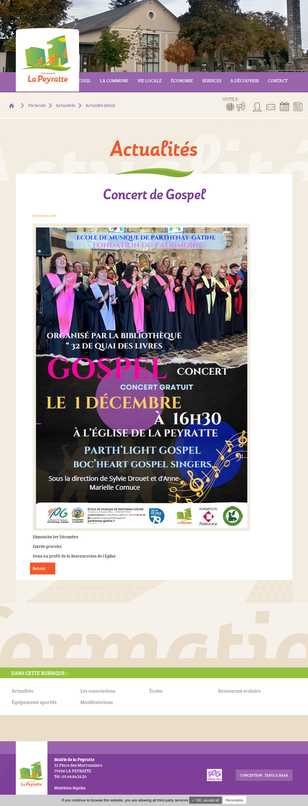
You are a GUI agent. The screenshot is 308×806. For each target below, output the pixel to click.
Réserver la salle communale (284, 106)
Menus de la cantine (230, 106)
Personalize (234, 800)
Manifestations (240, 106)
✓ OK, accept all (205, 800)
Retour (39, 568)
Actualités (298, 106)
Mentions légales (70, 788)
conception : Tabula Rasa (264, 775)
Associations (257, 106)
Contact (271, 106)
